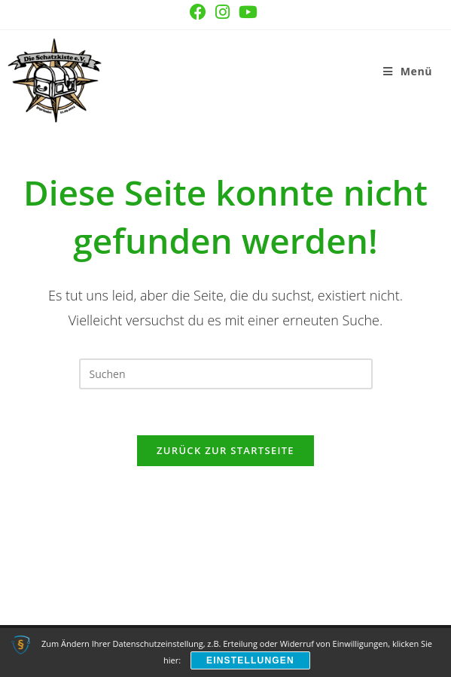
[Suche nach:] (437, 71)
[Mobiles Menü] (407, 71)
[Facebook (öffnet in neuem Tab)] (198, 12)
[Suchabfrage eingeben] (226, 373)
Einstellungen (250, 660)
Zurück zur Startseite (225, 450)
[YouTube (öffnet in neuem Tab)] (248, 12)
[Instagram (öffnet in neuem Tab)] (222, 12)
